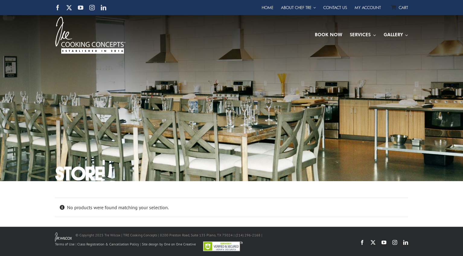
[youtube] (80, 7)
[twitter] (69, 7)
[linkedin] (103, 7)
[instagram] (92, 7)
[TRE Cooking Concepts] (90, 19)
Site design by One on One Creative (169, 244)
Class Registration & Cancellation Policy (108, 244)
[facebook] (57, 7)
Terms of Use (65, 244)
